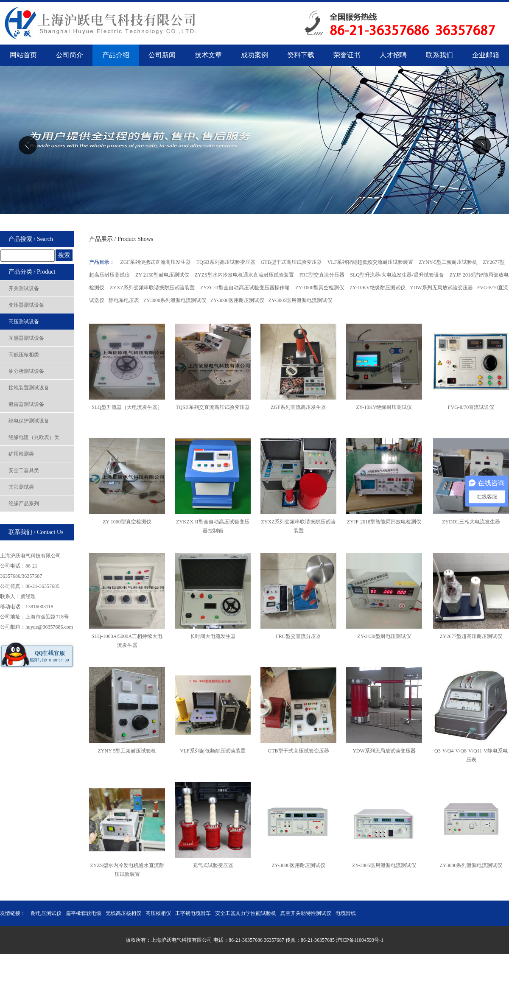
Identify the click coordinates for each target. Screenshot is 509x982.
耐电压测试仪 (46, 913)
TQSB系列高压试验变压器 (226, 262)
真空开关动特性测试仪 (305, 913)
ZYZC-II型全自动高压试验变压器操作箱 (245, 288)
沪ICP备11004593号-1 (359, 940)
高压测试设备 (23, 322)
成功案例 (254, 55)
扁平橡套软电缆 (83, 913)
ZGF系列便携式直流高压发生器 (156, 262)
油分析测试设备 (26, 371)
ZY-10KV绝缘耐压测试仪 (378, 288)
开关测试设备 (23, 288)
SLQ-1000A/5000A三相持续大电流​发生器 (127, 636)
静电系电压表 (124, 300)
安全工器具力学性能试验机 (245, 913)
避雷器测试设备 (26, 404)
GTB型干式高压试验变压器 (292, 262)
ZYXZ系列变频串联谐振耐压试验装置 (153, 288)
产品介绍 (115, 55)
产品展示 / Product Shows (121, 239)
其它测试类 (21, 487)
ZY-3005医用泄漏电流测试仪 (300, 300)
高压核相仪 (158, 913)
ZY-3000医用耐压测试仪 (237, 300)
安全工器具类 (23, 470)
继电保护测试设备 (28, 421)
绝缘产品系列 (23, 503)
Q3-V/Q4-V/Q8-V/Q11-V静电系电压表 (471, 751)
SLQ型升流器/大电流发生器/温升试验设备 (397, 275)
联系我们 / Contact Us (36, 532)
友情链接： (12, 913)
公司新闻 (162, 55)
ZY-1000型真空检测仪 (320, 288)
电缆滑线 (346, 913)
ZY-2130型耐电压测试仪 (162, 275)
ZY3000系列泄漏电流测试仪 (174, 300)
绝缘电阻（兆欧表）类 (33, 437)
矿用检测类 (21, 454)
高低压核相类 (23, 355)
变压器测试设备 (26, 305)
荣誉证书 (347, 55)
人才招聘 (393, 55)
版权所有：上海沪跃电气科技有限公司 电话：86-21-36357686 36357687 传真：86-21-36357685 (231, 940)
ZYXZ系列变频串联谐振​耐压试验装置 (298, 521)
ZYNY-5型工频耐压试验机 (448, 262)
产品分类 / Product (31, 272)
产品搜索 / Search (30, 239)
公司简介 (69, 55)
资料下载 (300, 55)
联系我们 (439, 55)
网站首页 (23, 55)
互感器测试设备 (26, 338)
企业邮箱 (485, 55)
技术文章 (208, 55)
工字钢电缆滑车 (193, 913)
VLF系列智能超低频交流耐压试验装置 (371, 262)
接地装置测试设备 (28, 388)
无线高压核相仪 (123, 913)
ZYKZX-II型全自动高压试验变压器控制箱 (213, 521)
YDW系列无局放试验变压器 (441, 288)
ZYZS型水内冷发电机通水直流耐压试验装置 (245, 275)
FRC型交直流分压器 (322, 275)
